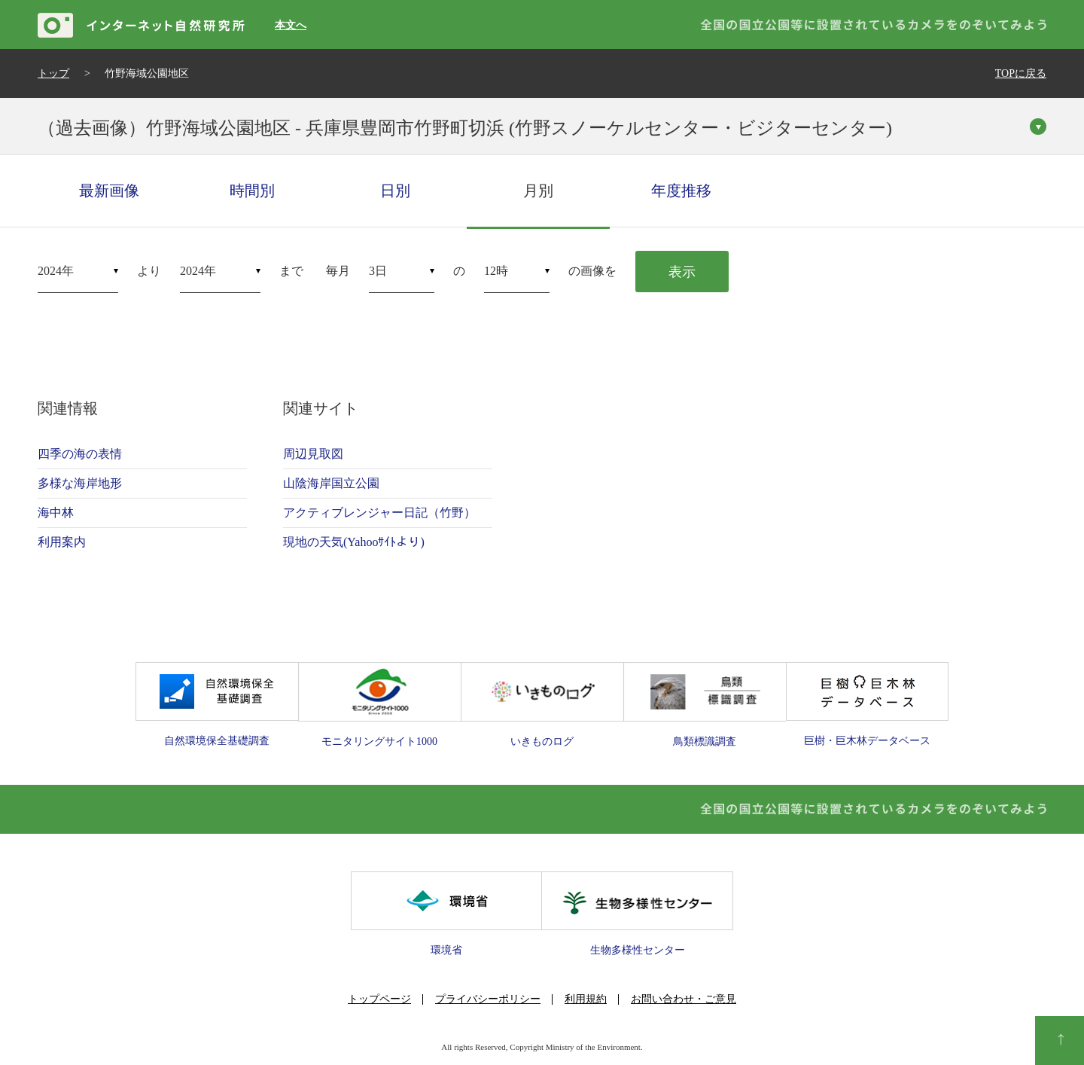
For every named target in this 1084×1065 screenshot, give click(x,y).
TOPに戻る (1020, 73)
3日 (378, 270)
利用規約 (586, 999)
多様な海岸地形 (80, 483)
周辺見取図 (313, 453)
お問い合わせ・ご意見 (683, 999)
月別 (538, 190)
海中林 (56, 512)
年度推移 (681, 190)
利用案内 (62, 542)
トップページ (379, 999)
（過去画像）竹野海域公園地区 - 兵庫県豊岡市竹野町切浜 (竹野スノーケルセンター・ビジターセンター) (465, 128)
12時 (496, 270)
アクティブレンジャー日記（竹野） (379, 512)
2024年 (56, 270)
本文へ (290, 25)
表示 (682, 271)
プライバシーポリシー (487, 999)
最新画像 (109, 190)
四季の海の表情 (80, 453)
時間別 (252, 190)
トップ (53, 73)
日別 (395, 190)
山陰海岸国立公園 (331, 483)
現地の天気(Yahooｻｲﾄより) (354, 542)
